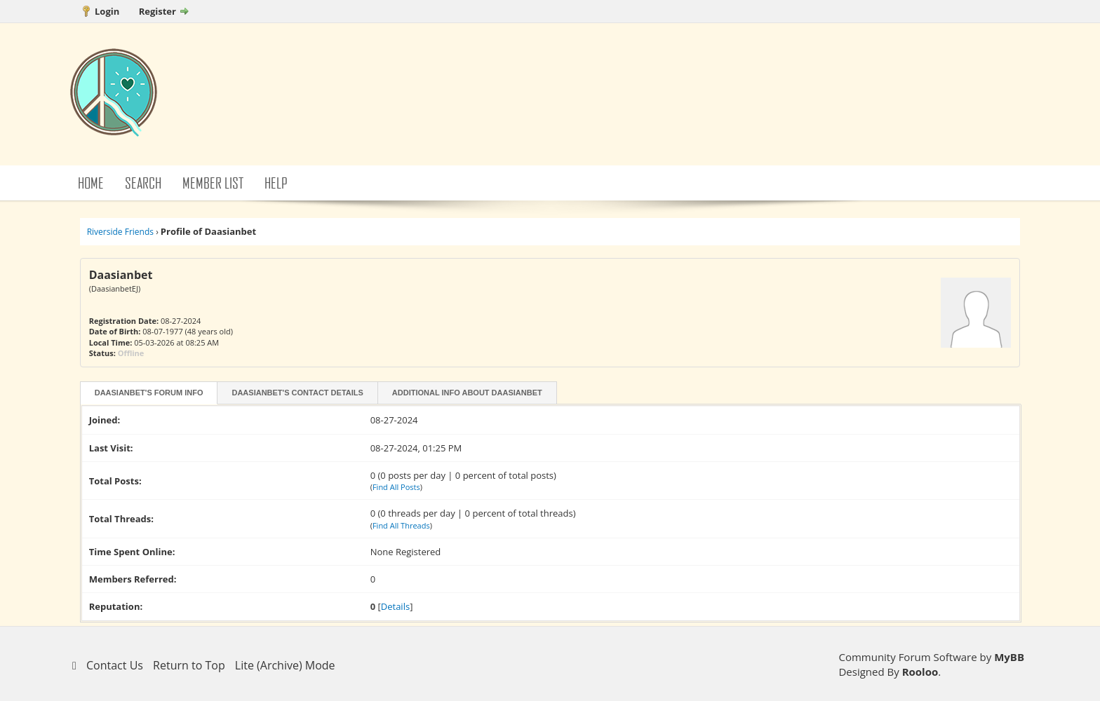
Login (107, 11)
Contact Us (114, 665)
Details (395, 606)
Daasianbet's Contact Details (297, 392)
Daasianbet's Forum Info (149, 392)
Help (276, 182)
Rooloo (920, 672)
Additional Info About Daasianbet (467, 392)
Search (143, 182)
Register (157, 11)
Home (91, 182)
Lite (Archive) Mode (285, 665)
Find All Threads (401, 525)
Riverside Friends (120, 232)
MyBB (1009, 657)
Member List (212, 182)
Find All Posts (396, 487)
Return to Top (189, 665)
